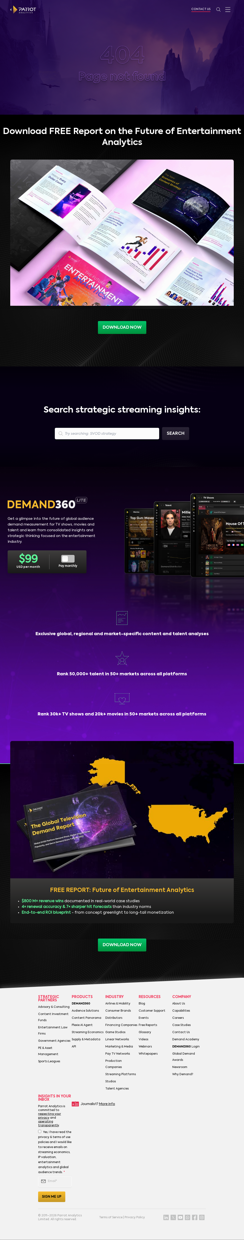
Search (175, 433)
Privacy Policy (135, 1217)
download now (122, 945)
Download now (122, 327)
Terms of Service (110, 1217)
